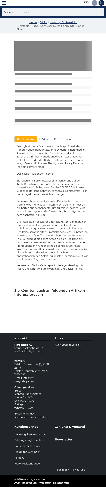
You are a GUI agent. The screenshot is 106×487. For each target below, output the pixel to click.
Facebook (62, 470)
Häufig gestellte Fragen (28, 446)
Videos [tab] (44, 139)
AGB (17, 482)
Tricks (43, 22)
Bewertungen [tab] (62, 139)
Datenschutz (61, 482)
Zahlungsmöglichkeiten (28, 440)
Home (33, 22)
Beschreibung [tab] (25, 139)
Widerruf (45, 482)
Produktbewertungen (27, 452)
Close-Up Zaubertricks (63, 22)
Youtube (78, 470)
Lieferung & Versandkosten (30, 434)
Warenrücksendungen (27, 463)
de (86, 2)
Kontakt (19, 457)
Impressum (29, 482)
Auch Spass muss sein (68, 344)
